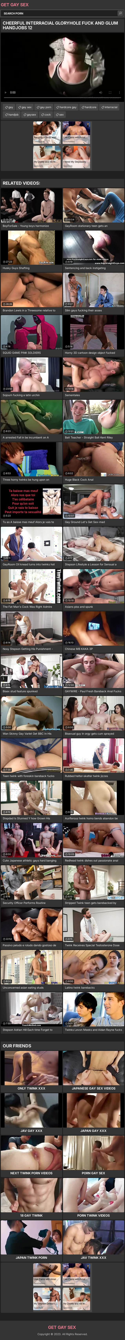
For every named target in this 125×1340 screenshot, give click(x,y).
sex (61, 114)
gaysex (31, 114)
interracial (111, 107)
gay (10, 107)
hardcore (90, 107)
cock (48, 114)
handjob (13, 114)
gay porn (45, 107)
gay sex (27, 107)
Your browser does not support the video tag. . (62, 67)
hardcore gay (68, 107)
